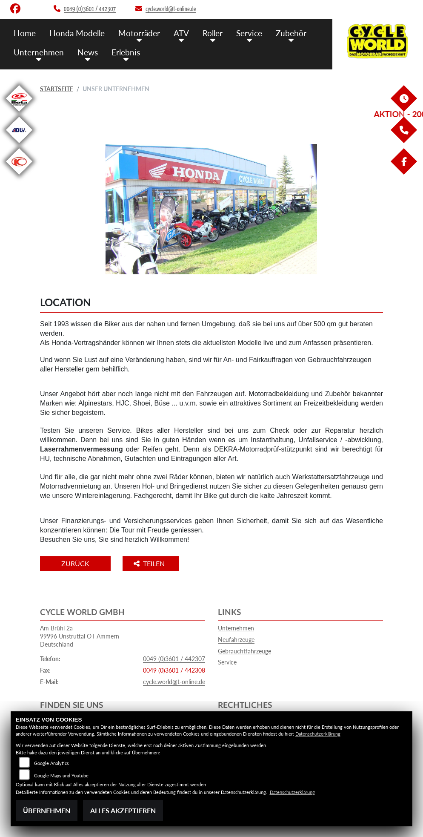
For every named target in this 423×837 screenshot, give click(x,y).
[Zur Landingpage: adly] (19, 145)
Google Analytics (51, 763)
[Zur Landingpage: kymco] (19, 176)
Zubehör (291, 33)
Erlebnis (125, 52)
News (87, 52)
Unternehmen (39, 52)
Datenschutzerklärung (317, 733)
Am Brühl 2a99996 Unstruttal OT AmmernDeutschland (79, 635)
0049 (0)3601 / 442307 (174, 658)
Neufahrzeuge (236, 639)
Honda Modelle (77, 33)
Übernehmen (46, 810)
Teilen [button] (150, 563)
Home (25, 33)
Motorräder (139, 33)
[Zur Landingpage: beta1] (19, 113)
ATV (181, 33)
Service (249, 33)
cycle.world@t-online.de (174, 681)
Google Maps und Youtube (61, 775)
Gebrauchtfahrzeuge (244, 651)
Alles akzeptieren (123, 810)
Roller (213, 33)
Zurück (75, 563)
